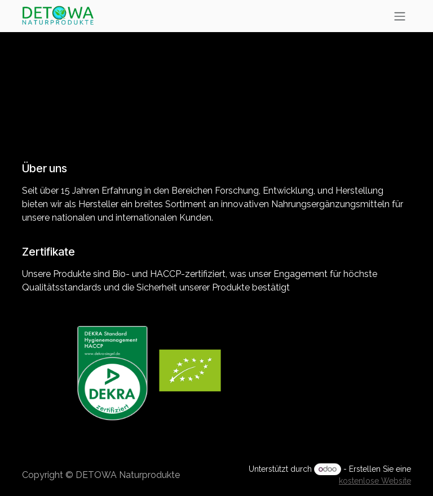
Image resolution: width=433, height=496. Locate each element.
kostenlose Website (375, 480)
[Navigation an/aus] (399, 16)
